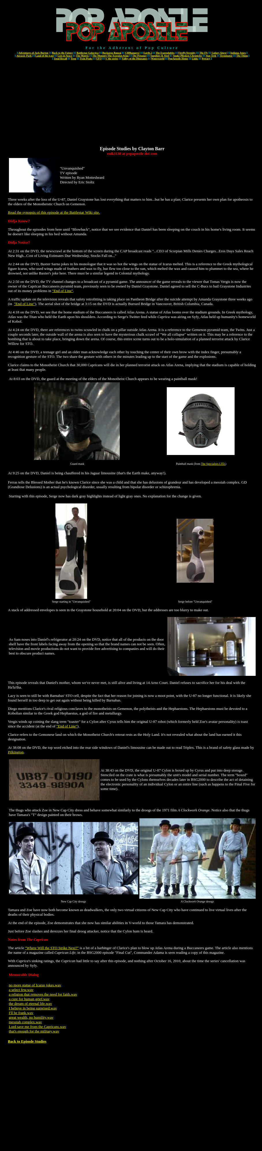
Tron (73, 58)
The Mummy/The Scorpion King (110, 55)
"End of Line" (62, 291)
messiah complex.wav (25, 1022)
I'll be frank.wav (21, 1013)
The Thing (242, 55)
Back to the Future (62, 52)
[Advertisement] (132, 105)
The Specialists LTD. (213, 463)
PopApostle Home (178, 58)
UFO (99, 58)
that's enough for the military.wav (34, 1031)
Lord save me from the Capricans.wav (37, 1026)
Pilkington (16, 752)
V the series (111, 58)
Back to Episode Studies (27, 1041)
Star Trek (211, 55)
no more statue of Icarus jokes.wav (35, 985)
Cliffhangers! (132, 52)
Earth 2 (147, 52)
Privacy (206, 58)
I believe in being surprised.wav (33, 1008)
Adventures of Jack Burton (33, 52)
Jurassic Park (24, 55)
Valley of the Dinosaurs (134, 58)
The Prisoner (139, 55)
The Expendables (165, 52)
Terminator (226, 55)
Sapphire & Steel (159, 55)
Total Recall (60, 58)
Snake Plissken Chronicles (187, 55)
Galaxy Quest (219, 52)
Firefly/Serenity (187, 52)
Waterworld (158, 58)
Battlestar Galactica (87, 52)
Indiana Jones (238, 52)
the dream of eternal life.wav (30, 1003)
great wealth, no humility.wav (31, 1017)
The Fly (203, 52)
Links (195, 58)
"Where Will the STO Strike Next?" (52, 948)
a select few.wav (21, 990)
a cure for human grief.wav (29, 999)
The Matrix (82, 55)
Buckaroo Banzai (111, 52)
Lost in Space (64, 55)
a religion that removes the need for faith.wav (43, 994)
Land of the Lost (44, 55)
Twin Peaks (86, 58)
